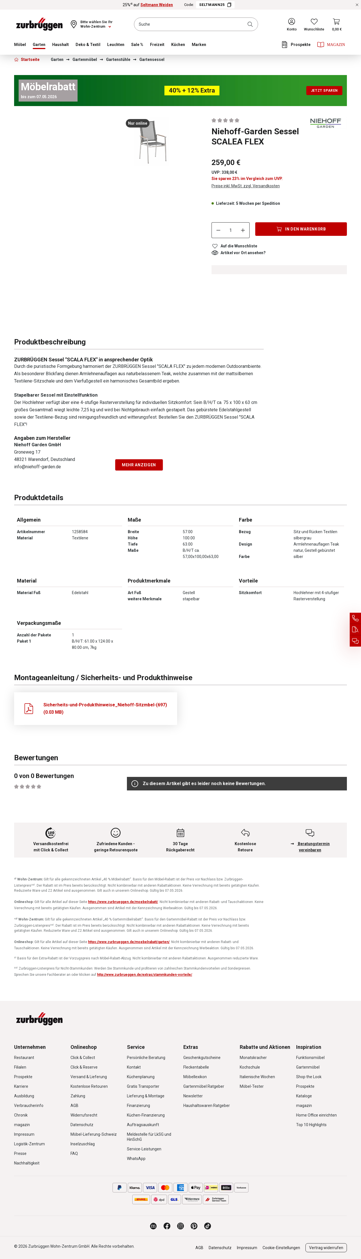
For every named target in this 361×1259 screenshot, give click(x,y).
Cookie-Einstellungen (281, 1247)
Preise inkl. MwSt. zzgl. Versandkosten (246, 186)
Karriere (21, 1086)
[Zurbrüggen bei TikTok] (207, 1226)
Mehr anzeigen (139, 465)
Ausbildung (24, 1096)
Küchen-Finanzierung (146, 1115)
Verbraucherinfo (28, 1105)
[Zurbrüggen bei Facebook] (167, 1226)
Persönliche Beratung (146, 1057)
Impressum (24, 1134)
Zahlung (78, 1096)
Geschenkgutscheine (202, 1057)
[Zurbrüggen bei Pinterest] (194, 1226)
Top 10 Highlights (311, 1124)
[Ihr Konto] (292, 24)
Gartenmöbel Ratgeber (203, 1086)
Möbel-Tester (252, 1086)
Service (136, 1047)
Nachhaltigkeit (26, 1163)
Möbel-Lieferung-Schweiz (94, 1134)
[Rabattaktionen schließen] (357, 4)
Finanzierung (138, 1105)
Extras (190, 1047)
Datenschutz (82, 1124)
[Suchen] (251, 24)
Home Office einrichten (316, 1115)
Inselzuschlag (83, 1144)
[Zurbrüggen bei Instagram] (180, 1226)
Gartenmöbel (308, 1067)
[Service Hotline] (355, 618)
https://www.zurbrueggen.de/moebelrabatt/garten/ (129, 942)
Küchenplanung (141, 1077)
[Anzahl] (230, 230)
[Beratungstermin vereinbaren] (355, 641)
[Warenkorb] (337, 24)
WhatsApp (136, 1158)
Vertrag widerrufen (326, 1247)
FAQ (74, 1153)
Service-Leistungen (144, 1149)
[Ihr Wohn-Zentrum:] (91, 24)
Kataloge (304, 1096)
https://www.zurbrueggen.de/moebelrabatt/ (123, 902)
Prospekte (23, 1077)
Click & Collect (83, 1057)
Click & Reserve (84, 1067)
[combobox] (196, 24)
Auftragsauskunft (143, 1124)
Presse (20, 1153)
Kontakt (134, 1067)
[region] (96, 146)
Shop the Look (309, 1077)
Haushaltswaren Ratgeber (206, 1105)
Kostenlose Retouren (89, 1086)
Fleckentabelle (196, 1067)
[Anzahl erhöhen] (243, 230)
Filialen (20, 1067)
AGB (74, 1105)
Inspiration (308, 1047)
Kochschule (250, 1067)
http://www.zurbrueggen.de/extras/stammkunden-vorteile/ (144, 975)
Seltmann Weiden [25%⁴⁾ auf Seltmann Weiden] (156, 5)
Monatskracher (253, 1057)
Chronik (21, 1115)
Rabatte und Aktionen (265, 1047)
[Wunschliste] (314, 24)
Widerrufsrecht (84, 1115)
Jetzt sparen (324, 91)
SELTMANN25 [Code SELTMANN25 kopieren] (215, 5)
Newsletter (193, 1096)
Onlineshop (84, 1047)
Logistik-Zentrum (29, 1144)
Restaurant (24, 1057)
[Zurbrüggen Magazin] (153, 1226)
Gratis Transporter (143, 1086)
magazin (22, 1124)
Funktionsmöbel (310, 1057)
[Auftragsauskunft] (355, 629)
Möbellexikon (195, 1077)
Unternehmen (30, 1047)
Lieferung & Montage (145, 1096)
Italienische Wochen (257, 1077)
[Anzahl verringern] (218, 230)
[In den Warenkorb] (301, 229)
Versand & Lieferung (89, 1077)
